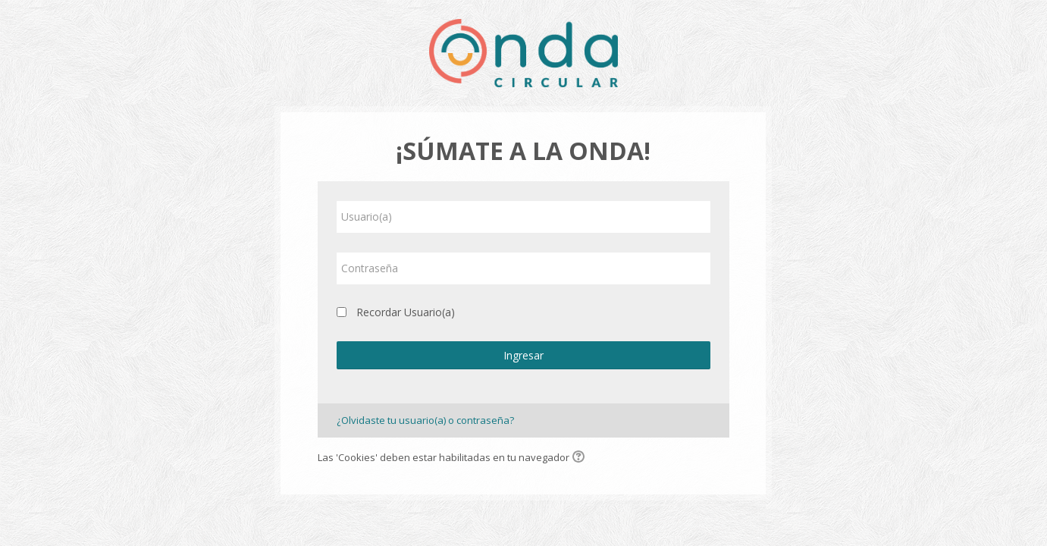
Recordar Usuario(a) (405, 312)
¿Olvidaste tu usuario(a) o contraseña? (425, 420)
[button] (581, 458)
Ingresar (523, 355)
